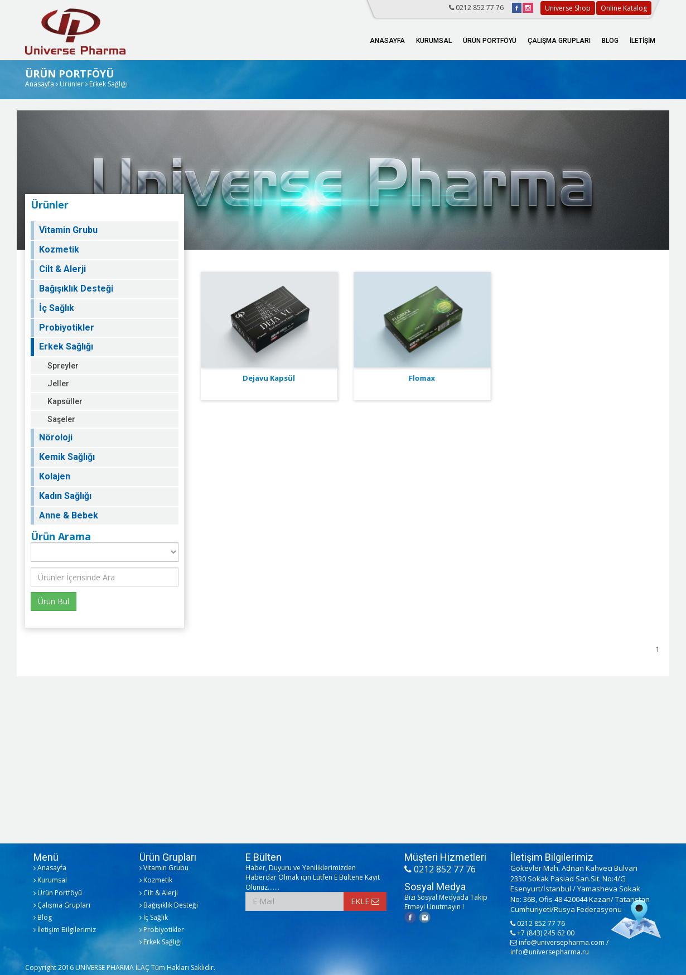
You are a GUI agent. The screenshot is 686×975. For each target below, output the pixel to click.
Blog (42, 917)
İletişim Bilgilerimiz (64, 929)
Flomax (421, 378)
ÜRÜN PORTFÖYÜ (489, 41)
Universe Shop (568, 8)
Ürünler (72, 84)
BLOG (610, 41)
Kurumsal (50, 880)
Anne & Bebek (68, 515)
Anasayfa (39, 84)
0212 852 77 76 (476, 7)
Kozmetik (59, 249)
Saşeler (61, 419)
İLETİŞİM (642, 41)
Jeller (58, 383)
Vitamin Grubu (68, 230)
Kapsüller (65, 401)
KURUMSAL (434, 41)
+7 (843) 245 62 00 (542, 933)
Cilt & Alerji (62, 269)
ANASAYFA (387, 41)
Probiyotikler (66, 327)
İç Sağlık (56, 308)
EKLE (365, 901)
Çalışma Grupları (61, 905)
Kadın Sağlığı (65, 496)
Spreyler (63, 365)
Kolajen (54, 476)
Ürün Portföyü (57, 893)
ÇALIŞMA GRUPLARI (559, 41)
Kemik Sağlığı (67, 457)
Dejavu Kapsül (269, 378)
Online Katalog (624, 8)
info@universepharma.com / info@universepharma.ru (559, 947)
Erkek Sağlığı (66, 346)
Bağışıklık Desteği (76, 288)
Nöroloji (56, 437)
